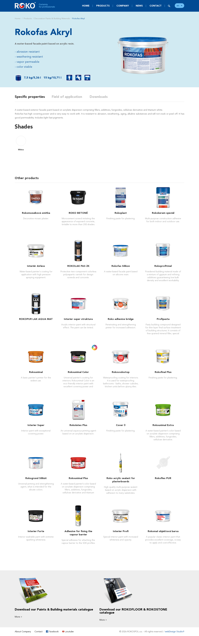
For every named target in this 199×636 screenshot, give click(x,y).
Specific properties (30, 96)
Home (85, 5)
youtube (69, 631)
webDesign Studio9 (174, 631)
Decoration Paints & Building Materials (52, 18)
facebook (54, 631)
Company (122, 5)
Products (103, 5)
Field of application (67, 96)
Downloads (100, 96)
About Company (23, 631)
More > (18, 616)
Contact (156, 5)
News (139, 5)
